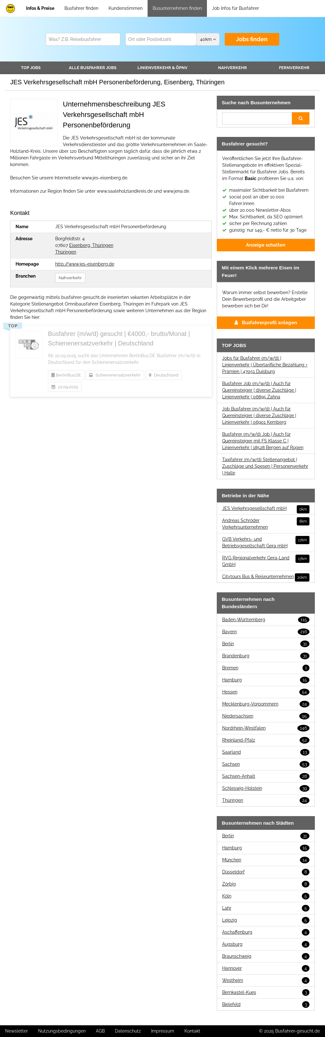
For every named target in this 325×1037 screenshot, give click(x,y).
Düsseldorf (265, 872)
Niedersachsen (265, 716)
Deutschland (163, 375)
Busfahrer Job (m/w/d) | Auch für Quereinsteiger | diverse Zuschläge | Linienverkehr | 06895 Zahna (259, 390)
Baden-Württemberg (265, 619)
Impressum (162, 1031)
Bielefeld (265, 1004)
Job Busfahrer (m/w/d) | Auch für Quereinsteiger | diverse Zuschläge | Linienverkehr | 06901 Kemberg (259, 415)
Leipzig (265, 920)
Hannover (265, 968)
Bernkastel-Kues (265, 992)
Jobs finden (252, 39)
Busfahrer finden (81, 8)
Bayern (265, 631)
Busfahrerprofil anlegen (266, 322)
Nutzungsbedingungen (62, 1031)
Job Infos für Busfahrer (235, 8)
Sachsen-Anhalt (265, 776)
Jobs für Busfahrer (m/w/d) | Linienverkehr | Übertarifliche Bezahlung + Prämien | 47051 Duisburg (265, 365)
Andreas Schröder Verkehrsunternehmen (265, 523)
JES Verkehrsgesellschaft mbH (265, 508)
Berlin (265, 644)
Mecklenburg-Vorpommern (265, 704)
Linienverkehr (162, 67)
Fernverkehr (294, 67)
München (265, 860)
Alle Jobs (92, 67)
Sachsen (265, 764)
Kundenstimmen (126, 8)
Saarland (265, 752)
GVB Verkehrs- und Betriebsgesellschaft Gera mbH (265, 542)
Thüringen (65, 251)
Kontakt (192, 1031)
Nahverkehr (232, 67)
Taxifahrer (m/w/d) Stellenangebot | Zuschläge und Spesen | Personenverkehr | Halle (265, 466)
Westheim (265, 980)
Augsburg (265, 944)
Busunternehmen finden (177, 8)
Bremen (265, 668)
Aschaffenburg (265, 932)
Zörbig (265, 884)
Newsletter (16, 1031)
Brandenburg (265, 656)
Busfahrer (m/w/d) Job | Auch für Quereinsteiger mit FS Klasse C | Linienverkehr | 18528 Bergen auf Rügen (262, 441)
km (208, 39)
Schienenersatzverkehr (115, 375)
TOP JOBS (31, 67)
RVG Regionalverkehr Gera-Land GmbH (265, 561)
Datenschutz (128, 1031)
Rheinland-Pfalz (265, 740)
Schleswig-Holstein (265, 788)
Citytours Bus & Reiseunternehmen (265, 576)
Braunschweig (265, 956)
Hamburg (265, 680)
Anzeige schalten (265, 245)
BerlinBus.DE (66, 375)
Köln (265, 896)
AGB (100, 1031)
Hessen (265, 692)
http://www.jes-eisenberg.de (84, 264)
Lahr (265, 908)
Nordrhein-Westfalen (265, 728)
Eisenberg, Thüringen (91, 245)
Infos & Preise (40, 8)
